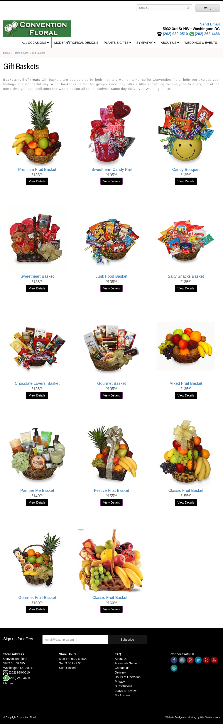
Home (6, 53)
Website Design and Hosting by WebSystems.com (193, 717)
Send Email (210, 24)
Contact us (122, 668)
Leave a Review (126, 690)
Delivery (120, 672)
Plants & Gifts (116, 42)
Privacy (120, 681)
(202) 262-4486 (204, 34)
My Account (122, 695)
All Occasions (34, 42)
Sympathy (145, 42)
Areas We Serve (126, 663)
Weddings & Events (200, 42)
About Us (168, 42)
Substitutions (123, 686)
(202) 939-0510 (175, 34)
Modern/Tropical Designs (76, 42)
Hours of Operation (127, 677)
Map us (8, 683)
